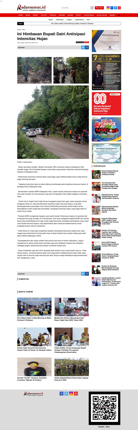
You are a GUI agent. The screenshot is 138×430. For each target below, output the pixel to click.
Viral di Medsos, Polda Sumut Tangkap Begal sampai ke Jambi (110, 256)
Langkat (69, 19)
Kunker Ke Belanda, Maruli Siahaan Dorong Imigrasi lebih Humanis (110, 267)
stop (86, 42)
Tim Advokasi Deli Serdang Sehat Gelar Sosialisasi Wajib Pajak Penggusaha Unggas (110, 185)
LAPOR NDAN (89, 15)
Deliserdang (59, 19)
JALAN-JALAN (102, 15)
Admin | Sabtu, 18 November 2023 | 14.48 (27, 42)
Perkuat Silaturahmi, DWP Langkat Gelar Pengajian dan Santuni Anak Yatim (110, 221)
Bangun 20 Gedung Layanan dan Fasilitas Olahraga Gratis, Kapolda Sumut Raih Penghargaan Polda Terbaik (111, 234)
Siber (108, 427)
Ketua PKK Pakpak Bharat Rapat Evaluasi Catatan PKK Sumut (110, 244)
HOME (20, 15)
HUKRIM (62, 15)
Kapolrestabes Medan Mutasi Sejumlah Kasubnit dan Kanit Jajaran (110, 209)
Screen (99, 8)
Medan (51, 19)
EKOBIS (70, 15)
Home (19, 29)
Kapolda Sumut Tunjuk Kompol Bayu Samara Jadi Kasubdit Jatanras (110, 196)
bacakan (79, 42)
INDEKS (112, 15)
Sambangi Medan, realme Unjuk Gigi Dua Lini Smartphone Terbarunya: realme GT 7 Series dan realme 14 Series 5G (111, 281)
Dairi (88, 19)
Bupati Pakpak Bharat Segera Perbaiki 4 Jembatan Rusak (110, 172)
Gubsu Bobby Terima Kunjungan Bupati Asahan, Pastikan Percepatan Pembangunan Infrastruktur (70, 350)
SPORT (78, 15)
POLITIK (44, 15)
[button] (119, 14)
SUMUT (35, 15)
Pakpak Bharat (79, 19)
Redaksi (101, 427)
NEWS (28, 15)
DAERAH (53, 15)
